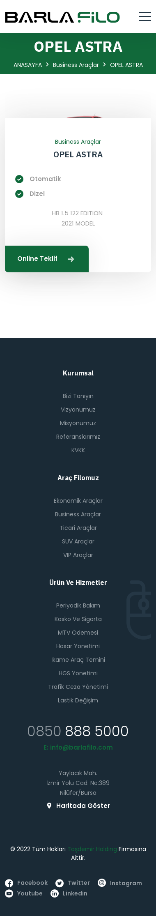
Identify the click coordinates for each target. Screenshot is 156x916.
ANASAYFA (28, 65)
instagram (120, 883)
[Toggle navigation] (145, 16)
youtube (24, 893)
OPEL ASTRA (78, 154)
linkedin (68, 893)
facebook (26, 883)
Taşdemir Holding (92, 849)
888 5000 (97, 731)
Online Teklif (46, 259)
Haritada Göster (78, 806)
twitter (72, 883)
